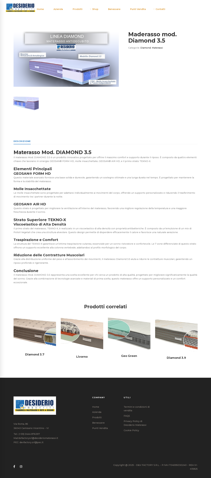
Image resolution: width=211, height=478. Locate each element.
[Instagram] (21, 466)
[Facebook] (14, 466)
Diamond (145, 47)
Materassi (157, 47)
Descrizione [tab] (22, 141)
